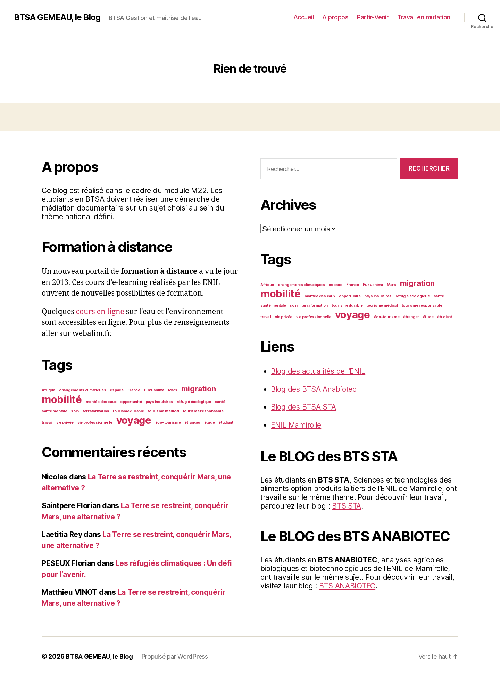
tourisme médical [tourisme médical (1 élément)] (163, 411)
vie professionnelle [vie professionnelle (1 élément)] (94, 422)
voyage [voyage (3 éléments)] (133, 420)
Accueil (303, 17)
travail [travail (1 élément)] (47, 422)
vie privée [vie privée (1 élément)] (65, 422)
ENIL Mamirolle (296, 425)
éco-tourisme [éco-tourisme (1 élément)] (168, 422)
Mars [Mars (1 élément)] (172, 390)
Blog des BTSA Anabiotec (314, 389)
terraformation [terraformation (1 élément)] (96, 411)
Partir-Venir (373, 17)
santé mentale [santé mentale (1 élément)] (54, 411)
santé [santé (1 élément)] (220, 401)
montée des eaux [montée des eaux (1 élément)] (101, 401)
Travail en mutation (423, 17)
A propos (335, 17)
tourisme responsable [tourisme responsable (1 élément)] (203, 411)
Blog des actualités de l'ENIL (318, 371)
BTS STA (346, 506)
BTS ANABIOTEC (347, 586)
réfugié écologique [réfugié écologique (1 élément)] (194, 401)
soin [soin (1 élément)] (75, 411)
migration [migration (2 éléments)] (198, 388)
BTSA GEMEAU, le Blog (57, 17)
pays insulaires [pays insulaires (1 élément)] (159, 401)
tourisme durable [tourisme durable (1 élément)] (128, 411)
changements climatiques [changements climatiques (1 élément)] (82, 390)
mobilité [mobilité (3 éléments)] (62, 399)
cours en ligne (100, 311)
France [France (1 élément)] (133, 390)
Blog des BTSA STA (303, 407)
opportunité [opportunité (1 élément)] (131, 401)
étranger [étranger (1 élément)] (192, 422)
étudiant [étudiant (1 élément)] (225, 422)
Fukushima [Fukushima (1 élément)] (154, 390)
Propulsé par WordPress (174, 656)
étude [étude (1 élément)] (209, 422)
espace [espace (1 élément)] (116, 390)
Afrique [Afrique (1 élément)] (48, 390)
